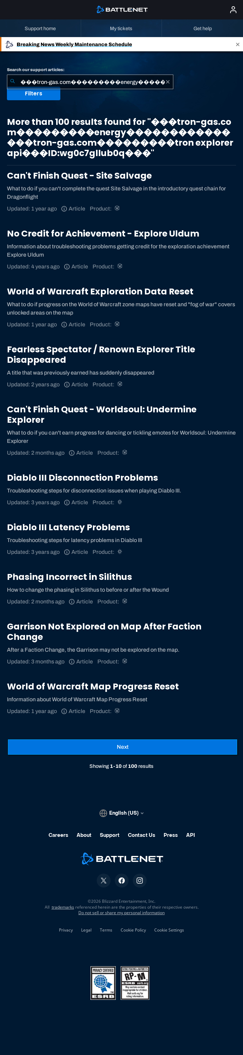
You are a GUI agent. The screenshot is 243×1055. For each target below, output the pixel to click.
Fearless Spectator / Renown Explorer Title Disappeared (101, 354)
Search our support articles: (35, 69)
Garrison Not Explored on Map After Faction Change (104, 631)
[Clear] (167, 82)
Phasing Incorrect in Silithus (69, 577)
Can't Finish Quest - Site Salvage (79, 176)
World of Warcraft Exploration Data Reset (100, 291)
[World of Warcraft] (118, 209)
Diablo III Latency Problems (68, 527)
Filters (33, 93)
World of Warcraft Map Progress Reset (93, 686)
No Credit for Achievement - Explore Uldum (103, 234)
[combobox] (90, 82)
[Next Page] (122, 747)
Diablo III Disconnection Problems (82, 478)
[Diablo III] (120, 502)
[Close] (238, 44)
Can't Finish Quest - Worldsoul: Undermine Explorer (102, 414)
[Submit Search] (12, 82)
